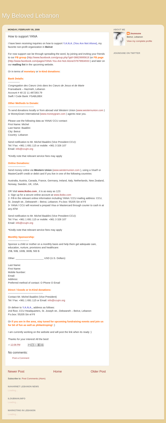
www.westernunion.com (90, 110)
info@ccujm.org (24, 149)
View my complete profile (139, 41)
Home (57, 371)
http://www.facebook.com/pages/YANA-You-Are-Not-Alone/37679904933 (49, 61)
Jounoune (135, 33)
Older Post (98, 371)
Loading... (13, 390)
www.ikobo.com (27, 191)
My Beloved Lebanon (30, 15)
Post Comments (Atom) (33, 378)
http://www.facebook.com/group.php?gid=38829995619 (58, 57)
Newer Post (16, 371)
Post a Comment (20, 358)
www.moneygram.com (53, 113)
